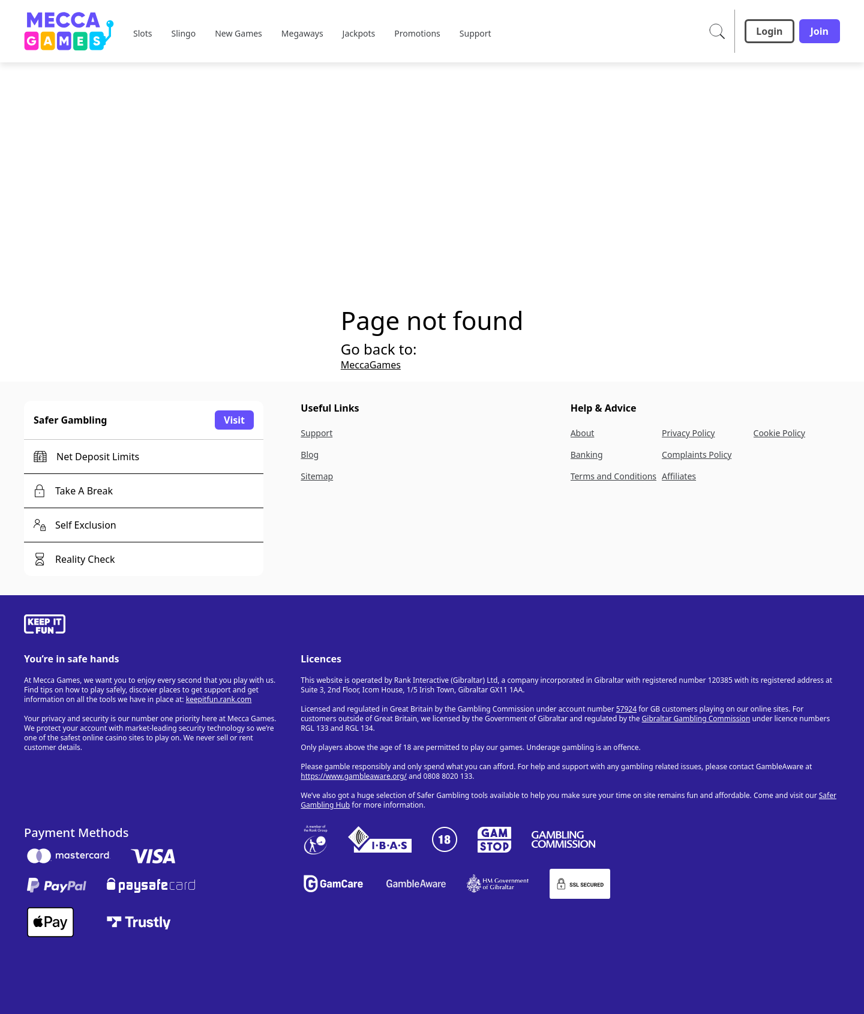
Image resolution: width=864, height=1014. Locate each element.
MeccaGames (371, 364)
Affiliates (679, 476)
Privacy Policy (688, 433)
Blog (310, 454)
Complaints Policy (696, 454)
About (583, 433)
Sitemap (317, 476)
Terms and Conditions (613, 476)
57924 (626, 709)
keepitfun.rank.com (219, 699)
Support (316, 433)
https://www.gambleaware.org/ (354, 776)
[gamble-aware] (155, 625)
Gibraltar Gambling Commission (696, 718)
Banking (587, 454)
